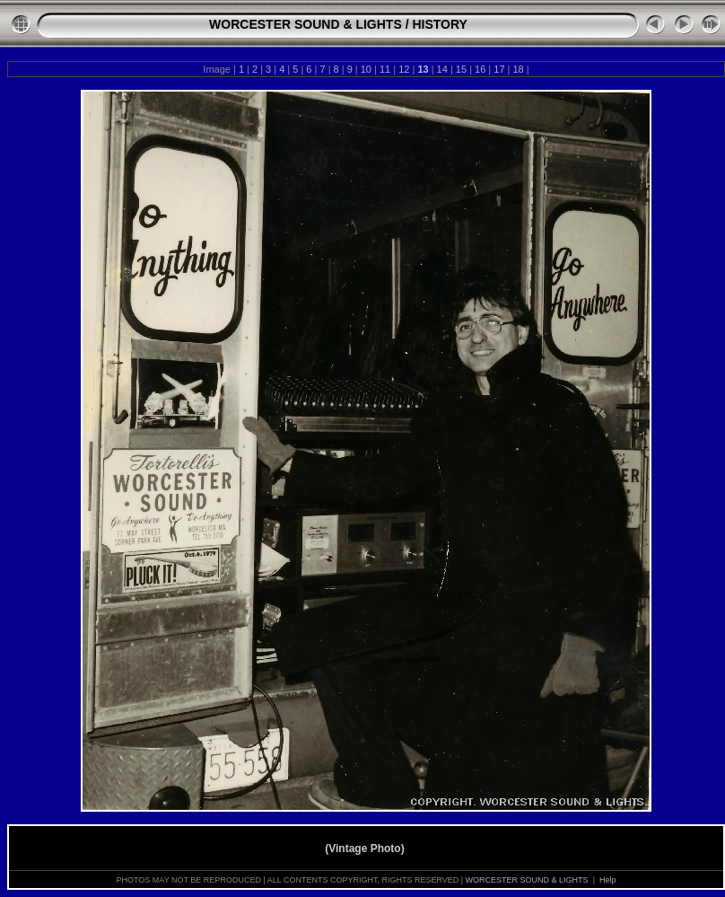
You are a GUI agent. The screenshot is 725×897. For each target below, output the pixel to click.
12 (404, 69)
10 (366, 69)
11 (385, 69)
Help (607, 879)
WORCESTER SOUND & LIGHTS (305, 24)
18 (518, 69)
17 (499, 69)
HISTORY (439, 24)
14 (442, 69)
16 (480, 69)
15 (461, 69)
